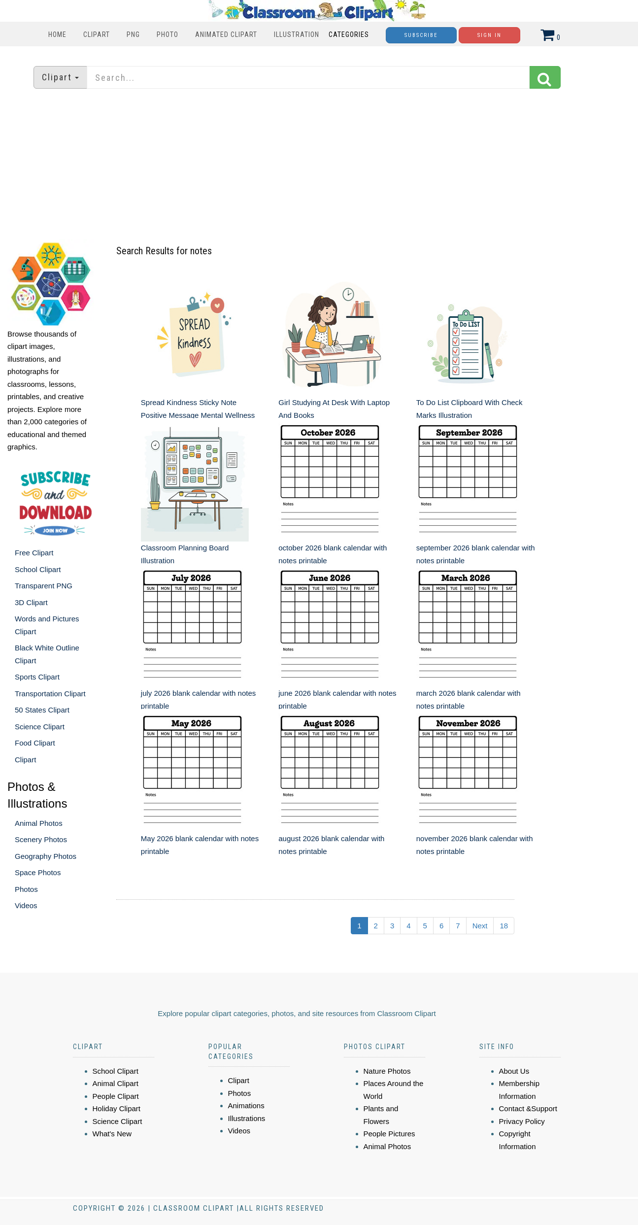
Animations (246, 1105)
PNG (133, 34)
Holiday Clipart (117, 1108)
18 (504, 925)
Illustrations (247, 1118)
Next (480, 925)
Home (57, 34)
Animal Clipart (115, 1083)
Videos (26, 905)
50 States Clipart (42, 710)
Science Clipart (40, 726)
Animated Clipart (226, 34)
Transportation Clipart (50, 693)
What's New (112, 1133)
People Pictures (389, 1133)
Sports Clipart (37, 677)
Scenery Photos (41, 839)
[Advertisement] (319, 165)
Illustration (296, 34)
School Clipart (38, 569)
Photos (26, 889)
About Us (514, 1071)
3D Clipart (31, 602)
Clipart (96, 34)
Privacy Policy (522, 1121)
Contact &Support (528, 1108)
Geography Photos (45, 856)
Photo (167, 34)
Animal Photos (39, 823)
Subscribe (421, 35)
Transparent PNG (43, 585)
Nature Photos (387, 1071)
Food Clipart (35, 743)
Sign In (489, 35)
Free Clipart (34, 552)
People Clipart (116, 1096)
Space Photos (38, 872)
